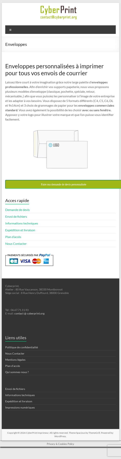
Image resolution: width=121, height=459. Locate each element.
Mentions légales (15, 359)
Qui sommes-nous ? (17, 372)
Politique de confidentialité (21, 347)
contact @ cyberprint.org (29, 313)
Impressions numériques (20, 407)
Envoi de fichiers (16, 216)
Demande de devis (17, 210)
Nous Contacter (16, 243)
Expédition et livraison (20, 230)
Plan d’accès (13, 237)
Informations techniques (21, 223)
